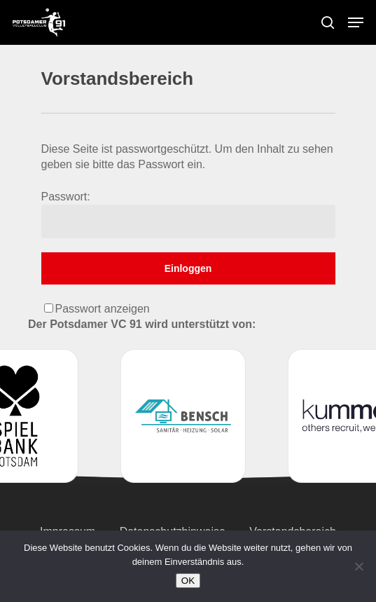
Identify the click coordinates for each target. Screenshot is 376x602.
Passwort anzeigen (102, 309)
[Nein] (358, 566)
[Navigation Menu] (355, 22)
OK (188, 580)
